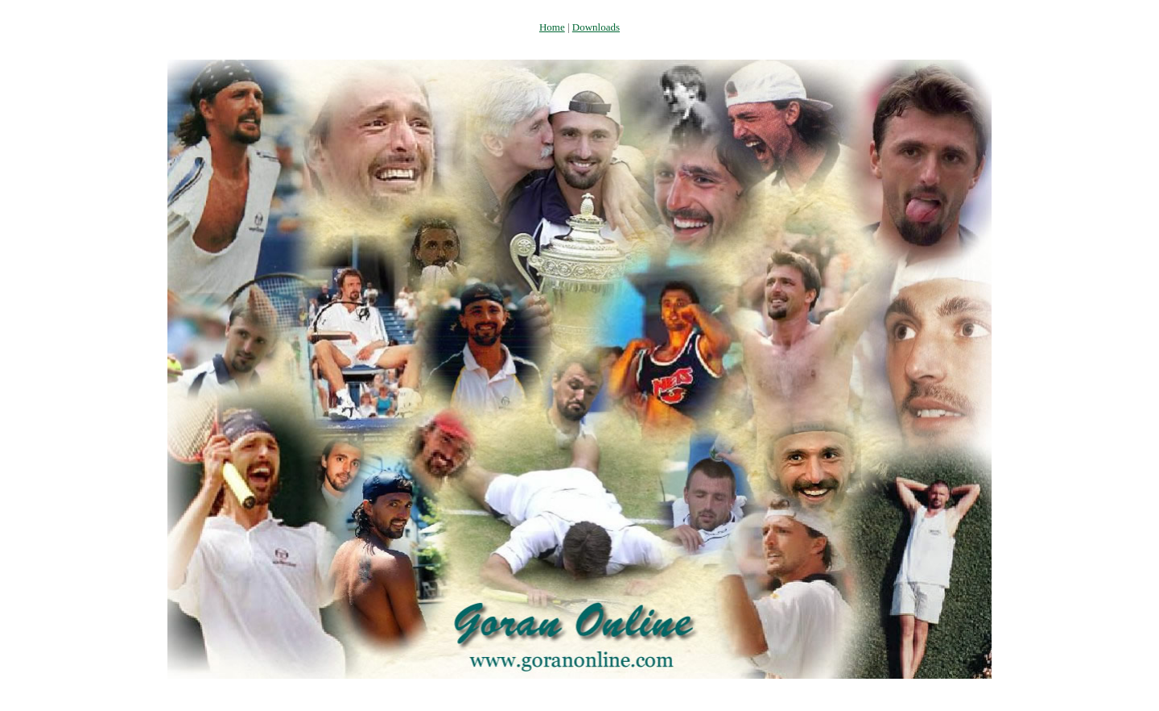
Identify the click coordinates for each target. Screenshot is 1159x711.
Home (552, 27)
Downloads (596, 27)
